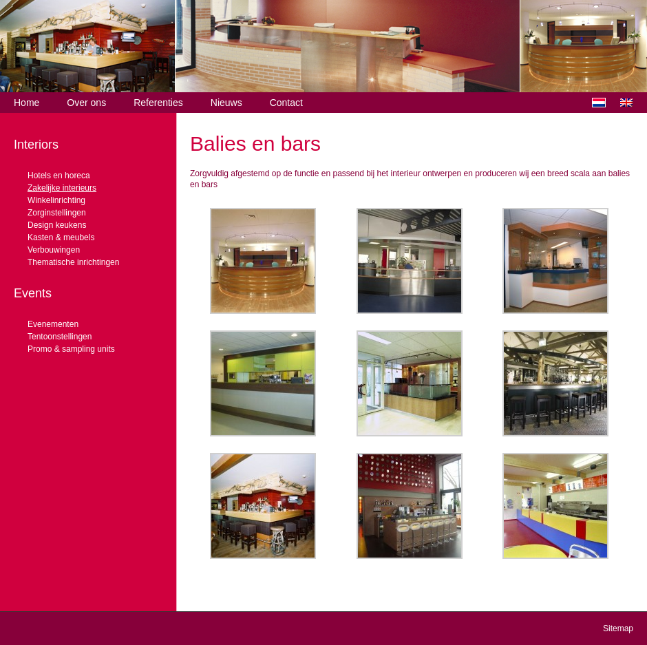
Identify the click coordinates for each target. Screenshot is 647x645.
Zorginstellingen (57, 213)
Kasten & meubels (61, 237)
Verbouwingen (54, 250)
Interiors (36, 144)
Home (26, 102)
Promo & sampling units (71, 349)
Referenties (158, 102)
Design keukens (57, 225)
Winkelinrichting (56, 200)
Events (33, 293)
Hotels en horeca (59, 175)
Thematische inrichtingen (73, 262)
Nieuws (226, 102)
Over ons (86, 102)
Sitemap (618, 628)
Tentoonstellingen (60, 336)
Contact (286, 102)
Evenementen (53, 324)
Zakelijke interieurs (62, 188)
